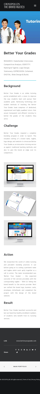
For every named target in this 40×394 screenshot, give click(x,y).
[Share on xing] (35, 350)
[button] (35, 5)
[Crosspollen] (14, 5)
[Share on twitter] (18, 350)
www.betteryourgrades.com (26, 341)
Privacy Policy (36, 380)
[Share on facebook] (16, 350)
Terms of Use (27, 380)
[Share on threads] (21, 350)
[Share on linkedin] (27, 350)
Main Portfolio (20, 366)
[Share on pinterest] (24, 350)
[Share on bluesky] (32, 350)
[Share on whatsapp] (29, 350)
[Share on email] (17, 352)
